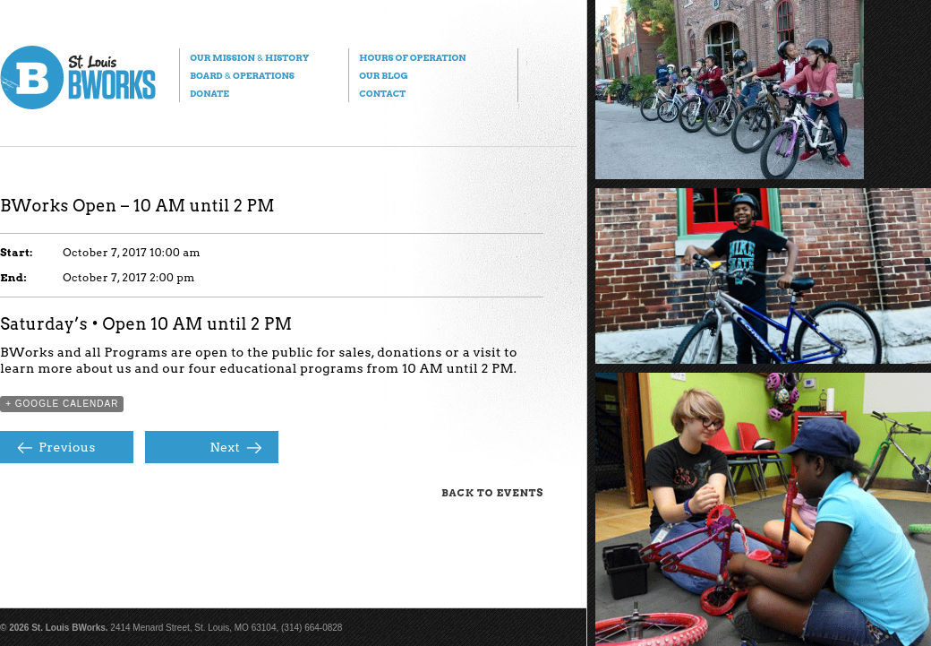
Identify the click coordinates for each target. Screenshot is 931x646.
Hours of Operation (412, 57)
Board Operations (242, 75)
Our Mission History (249, 57)
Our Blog (383, 75)
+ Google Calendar (61, 404)
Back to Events (492, 493)
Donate (209, 93)
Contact (382, 93)
